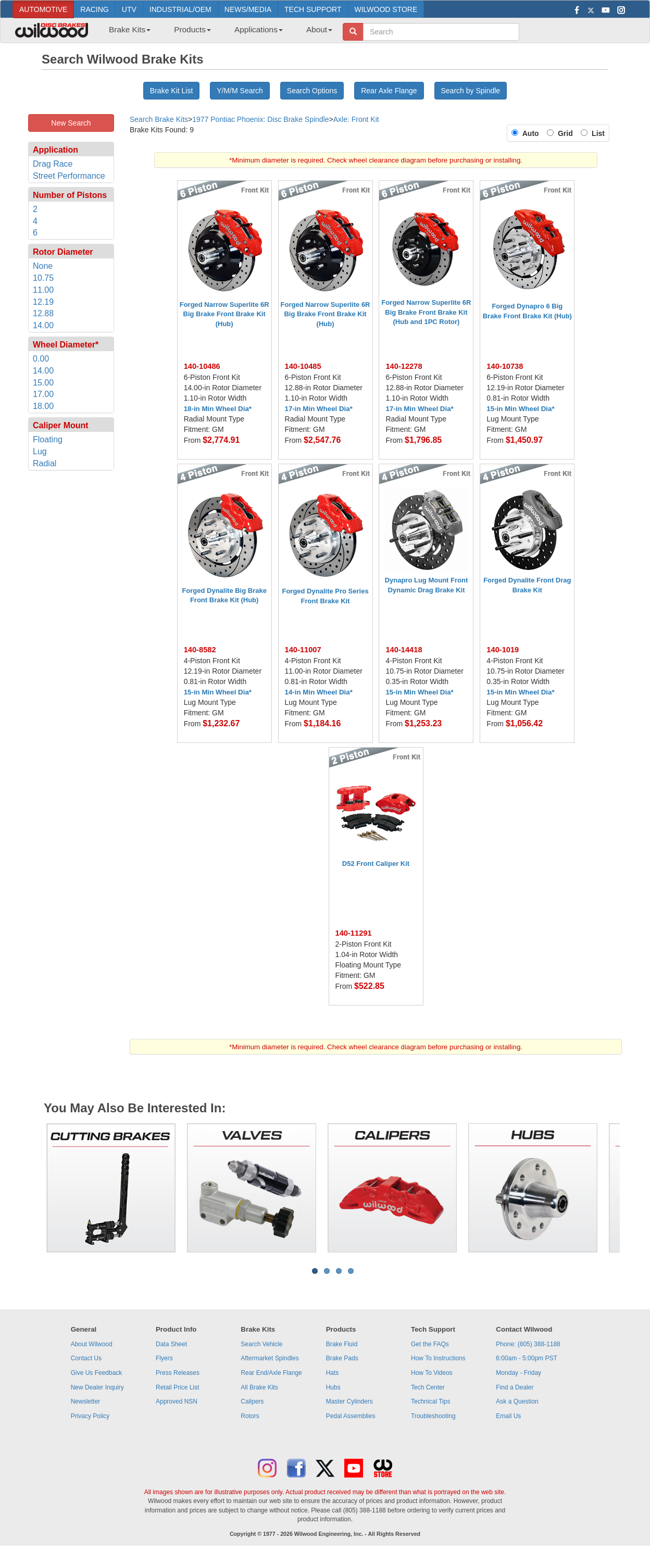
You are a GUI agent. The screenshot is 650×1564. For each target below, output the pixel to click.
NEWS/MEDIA (247, 9)
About (319, 29)
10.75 (43, 278)
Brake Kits (130, 29)
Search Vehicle (261, 1344)
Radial (44, 463)
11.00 (43, 290)
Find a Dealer (514, 1387)
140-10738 (504, 366)
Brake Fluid (342, 1344)
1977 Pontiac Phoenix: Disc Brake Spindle (260, 119)
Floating (48, 439)
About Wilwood (92, 1344)
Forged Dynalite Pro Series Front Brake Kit (325, 596)
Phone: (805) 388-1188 (528, 1344)
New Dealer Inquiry (97, 1387)
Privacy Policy (90, 1416)
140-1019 (502, 650)
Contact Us (86, 1358)
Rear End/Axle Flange (271, 1372)
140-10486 (202, 366)
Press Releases (177, 1372)
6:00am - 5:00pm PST (526, 1358)
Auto (532, 133)
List (596, 133)
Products (192, 29)
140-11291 (353, 933)
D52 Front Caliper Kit (375, 863)
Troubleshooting (433, 1416)
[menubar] (216, 33)
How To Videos (432, 1372)
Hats (332, 1372)
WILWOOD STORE (385, 9)
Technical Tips (430, 1401)
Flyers (164, 1358)
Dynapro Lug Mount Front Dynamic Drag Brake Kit (426, 585)
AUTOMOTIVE (43, 9)
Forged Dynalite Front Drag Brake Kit (527, 585)
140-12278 (403, 366)
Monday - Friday (518, 1372)
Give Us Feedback (96, 1372)
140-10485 (303, 366)
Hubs (333, 1387)
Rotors (250, 1416)
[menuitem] (125, 33)
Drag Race (52, 163)
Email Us (508, 1416)
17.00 (43, 394)
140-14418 (403, 650)
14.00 (43, 325)
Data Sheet (171, 1344)
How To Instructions (438, 1358)
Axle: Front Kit (356, 119)
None (43, 266)
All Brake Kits (259, 1387)
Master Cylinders (349, 1401)
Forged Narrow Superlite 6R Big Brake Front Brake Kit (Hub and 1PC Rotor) (426, 312)
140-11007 (303, 650)
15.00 (43, 382)
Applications (258, 29)
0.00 (41, 358)
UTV (129, 9)
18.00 (43, 406)
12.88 (43, 313)
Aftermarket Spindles (269, 1358)
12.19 (43, 301)
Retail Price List (177, 1387)
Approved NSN (176, 1401)
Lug (40, 451)
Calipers (252, 1401)
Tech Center (428, 1387)
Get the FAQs (430, 1344)
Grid (567, 133)
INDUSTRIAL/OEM (180, 9)
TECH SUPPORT (312, 9)
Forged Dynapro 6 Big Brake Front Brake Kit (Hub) (527, 311)
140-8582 (200, 650)
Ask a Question (517, 1401)
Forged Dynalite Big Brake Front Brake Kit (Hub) (224, 595)
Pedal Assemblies (351, 1416)
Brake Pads (342, 1358)
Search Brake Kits (159, 119)
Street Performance (69, 175)
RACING (94, 9)
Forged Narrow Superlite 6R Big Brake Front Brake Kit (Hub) (224, 314)
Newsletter (86, 1401)
